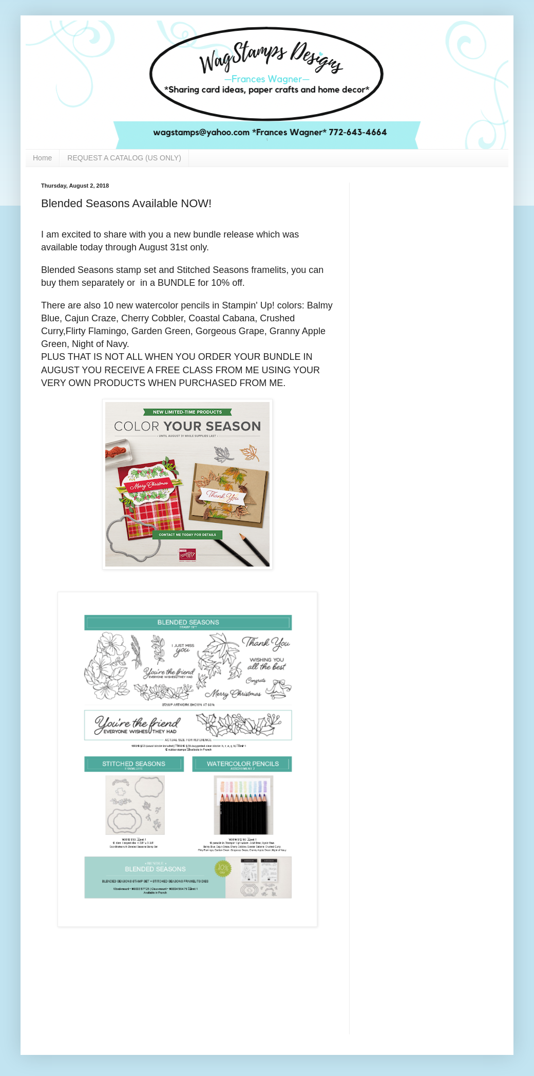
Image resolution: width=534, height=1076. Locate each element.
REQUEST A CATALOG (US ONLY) (124, 158)
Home (42, 158)
